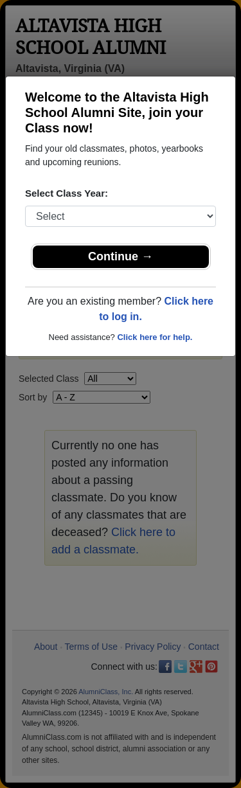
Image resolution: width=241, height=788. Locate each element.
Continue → (120, 256)
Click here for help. (154, 337)
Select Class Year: (66, 193)
